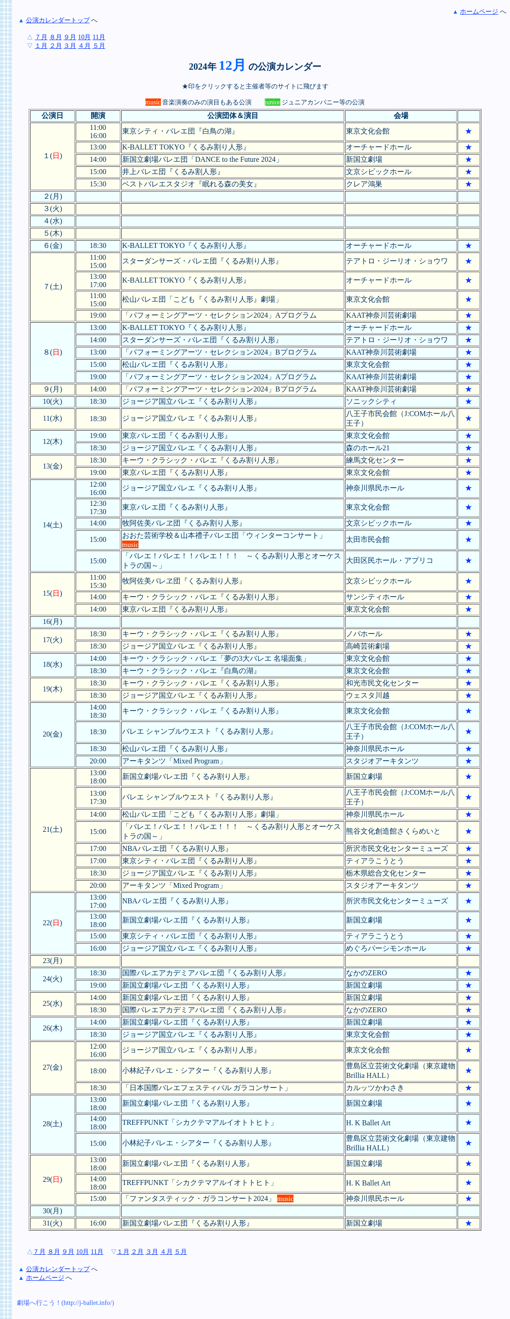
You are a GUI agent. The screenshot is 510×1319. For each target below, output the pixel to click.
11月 (99, 37)
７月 (41, 37)
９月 (69, 37)
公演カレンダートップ (58, 20)
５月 (99, 45)
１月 (41, 45)
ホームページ (479, 11)
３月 (69, 45)
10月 (84, 37)
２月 (55, 45)
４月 (84, 45)
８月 (55, 37)
